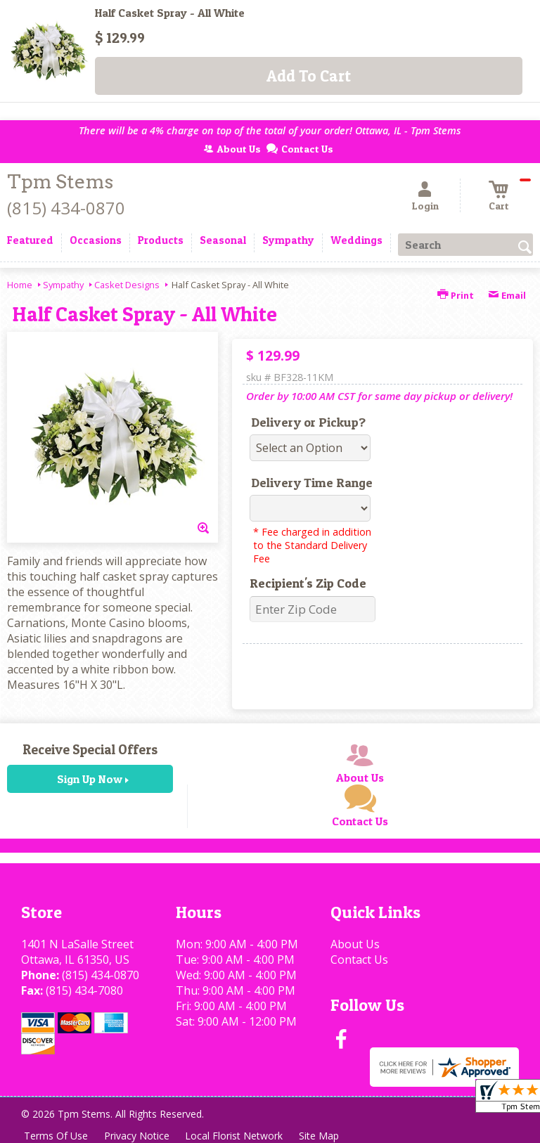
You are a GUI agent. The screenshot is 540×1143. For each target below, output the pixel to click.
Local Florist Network (236, 1135)
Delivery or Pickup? (308, 422)
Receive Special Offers (90, 749)
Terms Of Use (57, 1135)
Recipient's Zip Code (308, 583)
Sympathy (63, 284)
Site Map (322, 1135)
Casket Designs (127, 284)
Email (507, 295)
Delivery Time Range (312, 482)
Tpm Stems (60, 181)
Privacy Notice (138, 1135)
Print (455, 295)
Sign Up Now (89, 779)
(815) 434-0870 (66, 207)
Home (19, 284)
